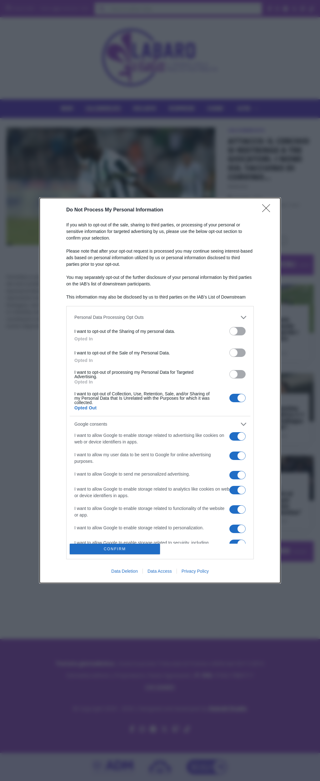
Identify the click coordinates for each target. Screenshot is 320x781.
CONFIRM (115, 549)
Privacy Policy (195, 571)
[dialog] (160, 390)
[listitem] (160, 317)
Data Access (160, 571)
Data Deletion (124, 571)
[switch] (237, 331)
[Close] (268, 210)
